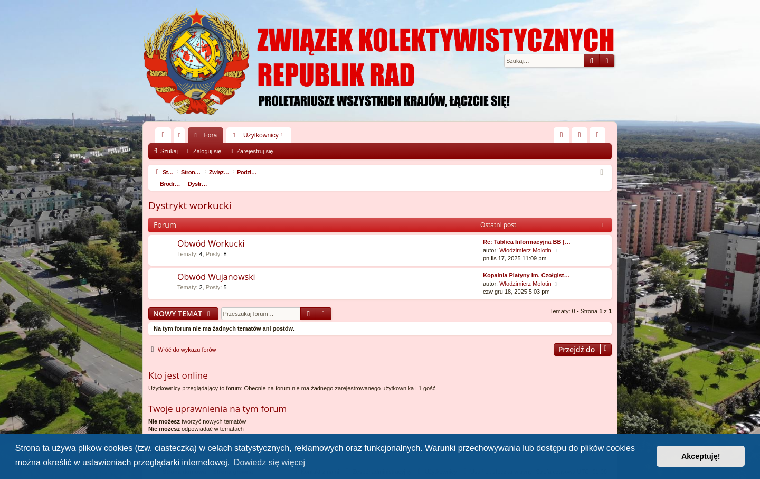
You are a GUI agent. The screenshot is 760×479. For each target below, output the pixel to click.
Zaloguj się (207, 151)
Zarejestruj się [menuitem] (599, 137)
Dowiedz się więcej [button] (269, 462)
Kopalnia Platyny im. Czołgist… (526, 263)
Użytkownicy (261, 135)
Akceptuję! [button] (700, 456)
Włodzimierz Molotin (525, 239)
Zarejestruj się (254, 151)
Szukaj (169, 151)
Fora (210, 135)
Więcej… (165, 137)
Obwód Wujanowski (216, 265)
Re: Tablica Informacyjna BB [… (527, 230)
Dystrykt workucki (190, 194)
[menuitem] (561, 135)
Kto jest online (178, 364)
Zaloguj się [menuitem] (581, 137)
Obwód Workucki (210, 232)
